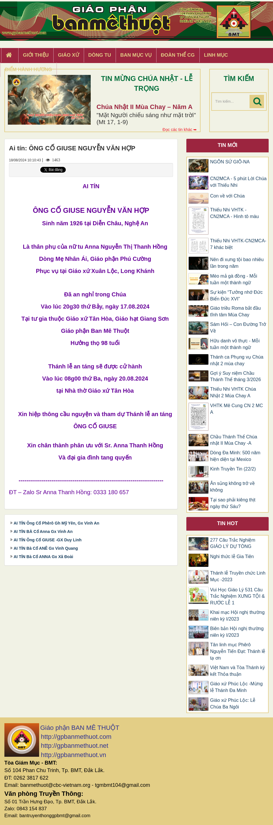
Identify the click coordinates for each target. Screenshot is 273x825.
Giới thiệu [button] (36, 55)
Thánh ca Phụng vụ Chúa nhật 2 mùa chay (236, 360)
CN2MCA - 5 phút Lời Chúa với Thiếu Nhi (238, 182)
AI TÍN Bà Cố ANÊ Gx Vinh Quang (46, 548)
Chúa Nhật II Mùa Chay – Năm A (144, 106)
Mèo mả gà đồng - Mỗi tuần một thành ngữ (233, 279)
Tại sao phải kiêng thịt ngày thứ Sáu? (232, 503)
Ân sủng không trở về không (232, 486)
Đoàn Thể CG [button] (178, 55)
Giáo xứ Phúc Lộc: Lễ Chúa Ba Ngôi (232, 703)
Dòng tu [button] (99, 55)
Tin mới (227, 145)
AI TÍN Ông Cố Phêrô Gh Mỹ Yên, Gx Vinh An (56, 523)
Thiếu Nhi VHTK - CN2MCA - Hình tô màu (234, 213)
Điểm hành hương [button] (28, 69)
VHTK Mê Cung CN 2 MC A (236, 409)
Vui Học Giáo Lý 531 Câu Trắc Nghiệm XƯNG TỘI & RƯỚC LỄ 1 (237, 596)
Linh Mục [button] (216, 55)
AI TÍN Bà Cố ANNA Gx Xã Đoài (43, 556)
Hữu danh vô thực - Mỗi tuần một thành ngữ (235, 344)
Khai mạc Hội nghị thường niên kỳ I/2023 (237, 615)
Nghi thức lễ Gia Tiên (232, 556)
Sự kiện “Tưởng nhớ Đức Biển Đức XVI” (236, 295)
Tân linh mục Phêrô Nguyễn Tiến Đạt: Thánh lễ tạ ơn (237, 651)
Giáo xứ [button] (68, 55)
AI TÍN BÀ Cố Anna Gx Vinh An (43, 531)
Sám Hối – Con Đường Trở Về (238, 327)
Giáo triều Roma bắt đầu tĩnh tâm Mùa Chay (235, 311)
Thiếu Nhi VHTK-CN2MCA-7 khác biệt (238, 244)
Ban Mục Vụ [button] (136, 55)
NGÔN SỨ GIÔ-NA (230, 161)
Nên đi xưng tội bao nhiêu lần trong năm (237, 263)
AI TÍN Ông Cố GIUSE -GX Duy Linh (47, 540)
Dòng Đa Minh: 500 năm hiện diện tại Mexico (235, 456)
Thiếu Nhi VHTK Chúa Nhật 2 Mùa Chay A (233, 392)
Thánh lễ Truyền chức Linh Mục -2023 (237, 576)
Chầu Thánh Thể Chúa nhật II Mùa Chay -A (233, 440)
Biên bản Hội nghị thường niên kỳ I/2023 (237, 632)
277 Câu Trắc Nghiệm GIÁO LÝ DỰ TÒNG (232, 543)
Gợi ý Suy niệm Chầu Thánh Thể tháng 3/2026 (235, 376)
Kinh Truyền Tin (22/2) (233, 468)
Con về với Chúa (227, 195)
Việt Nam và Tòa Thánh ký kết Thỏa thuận (237, 671)
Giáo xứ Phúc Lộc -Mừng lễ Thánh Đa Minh (236, 687)
